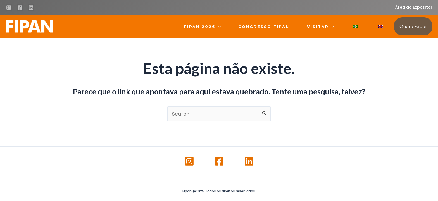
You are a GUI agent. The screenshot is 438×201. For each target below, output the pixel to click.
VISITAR (320, 26)
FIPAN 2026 (202, 26)
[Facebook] (20, 7)
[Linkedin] (31, 7)
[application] (218, 26)
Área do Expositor (413, 7)
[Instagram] (9, 7)
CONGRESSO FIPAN (263, 26)
